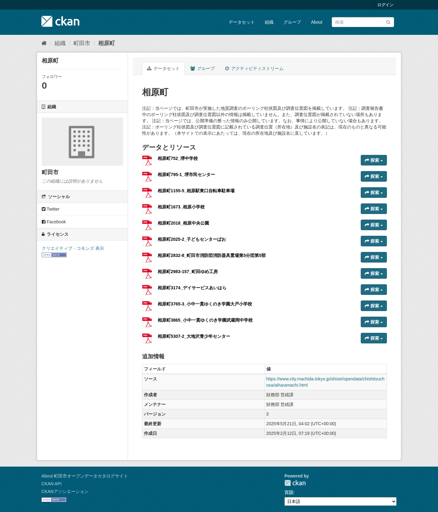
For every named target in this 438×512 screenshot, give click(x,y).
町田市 (82, 43)
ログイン (385, 4)
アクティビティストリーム (254, 68)
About (316, 22)
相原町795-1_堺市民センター (186, 174)
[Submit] (388, 21)
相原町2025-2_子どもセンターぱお (192, 239)
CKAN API (51, 483)
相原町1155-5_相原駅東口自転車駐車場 (196, 190)
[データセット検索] (363, 22)
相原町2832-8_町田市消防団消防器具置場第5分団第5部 (212, 255)
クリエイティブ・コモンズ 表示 (73, 248)
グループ (292, 22)
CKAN (295, 483)
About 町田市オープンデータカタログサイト (84, 475)
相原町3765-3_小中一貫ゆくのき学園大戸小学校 (205, 303)
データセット (242, 22)
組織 (269, 22)
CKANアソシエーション (64, 491)
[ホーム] (44, 43)
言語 (288, 492)
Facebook (54, 221)
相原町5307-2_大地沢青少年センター (194, 336)
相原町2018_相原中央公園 (183, 223)
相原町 (106, 43)
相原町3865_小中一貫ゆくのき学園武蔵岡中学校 (205, 320)
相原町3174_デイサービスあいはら (192, 287)
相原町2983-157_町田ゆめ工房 (188, 271)
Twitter (51, 209)
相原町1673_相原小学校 (181, 206)
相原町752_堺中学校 (178, 158)
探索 (374, 160)
